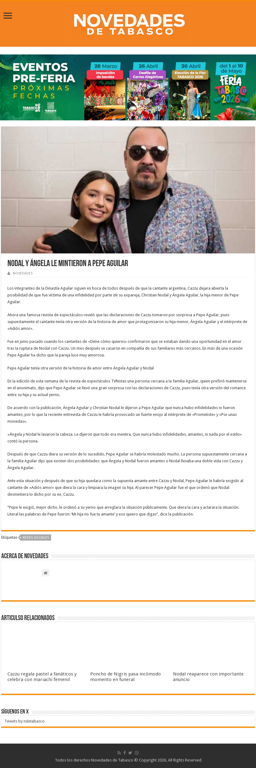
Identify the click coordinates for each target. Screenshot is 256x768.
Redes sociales (36, 538)
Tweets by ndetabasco (24, 721)
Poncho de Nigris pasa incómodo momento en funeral (125, 676)
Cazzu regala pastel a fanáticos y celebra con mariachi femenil (42, 676)
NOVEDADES (23, 273)
